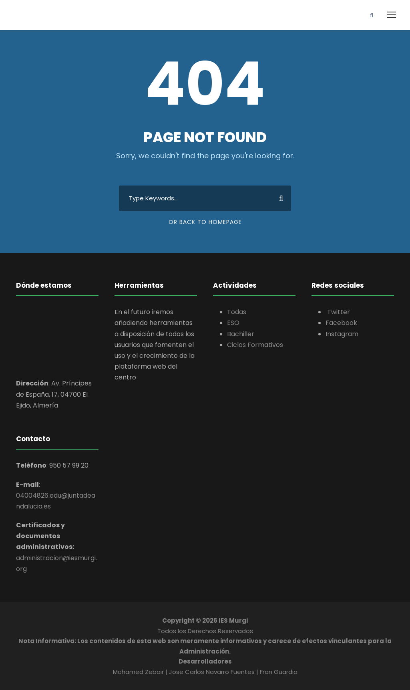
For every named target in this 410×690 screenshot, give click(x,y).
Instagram (342, 334)
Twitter (338, 312)
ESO (233, 322)
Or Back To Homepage (205, 222)
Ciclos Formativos (255, 344)
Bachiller (240, 334)
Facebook (341, 322)
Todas (236, 312)
